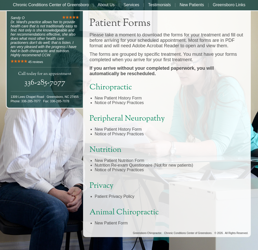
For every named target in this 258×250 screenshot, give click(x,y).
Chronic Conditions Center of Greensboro (51, 5)
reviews (35, 62)
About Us (106, 5)
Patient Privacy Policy (114, 196)
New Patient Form (111, 223)
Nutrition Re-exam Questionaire (124, 165)
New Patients (192, 5)
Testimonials (159, 5)
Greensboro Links (229, 5)
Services (131, 5)
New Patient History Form (118, 98)
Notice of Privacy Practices (119, 102)
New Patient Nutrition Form (119, 160)
